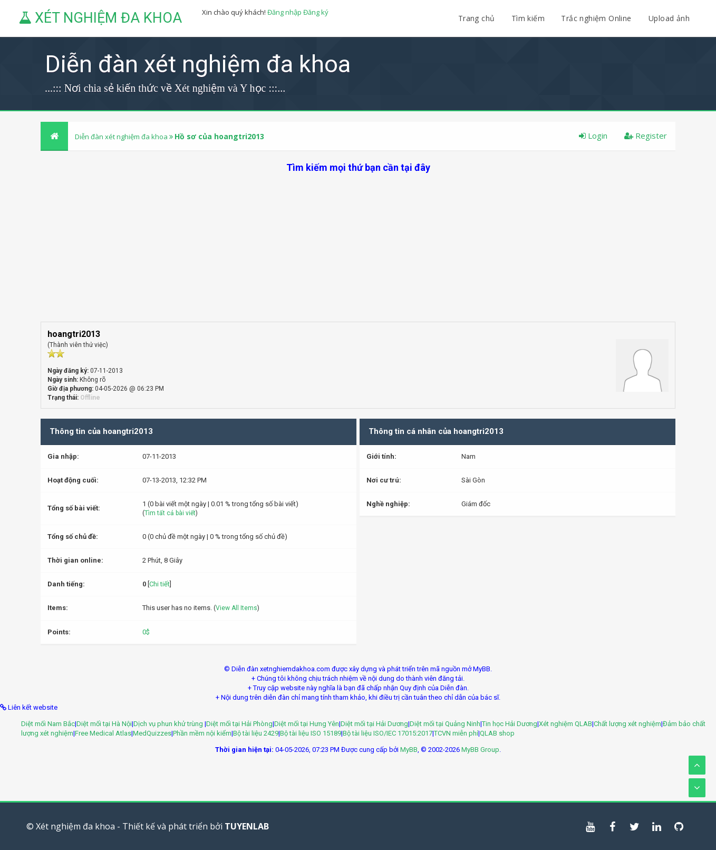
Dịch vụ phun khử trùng (169, 724)
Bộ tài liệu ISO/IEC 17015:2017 (387, 733)
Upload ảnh (669, 18)
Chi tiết (159, 584)
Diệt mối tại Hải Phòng (239, 724)
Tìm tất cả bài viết (170, 513)
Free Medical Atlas (103, 733)
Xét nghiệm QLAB (565, 724)
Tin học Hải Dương (509, 724)
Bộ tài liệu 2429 (255, 733)
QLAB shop (497, 733)
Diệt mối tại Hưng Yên (306, 724)
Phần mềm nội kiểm (202, 733)
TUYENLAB (247, 826)
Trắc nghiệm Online (597, 18)
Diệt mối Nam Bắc (48, 724)
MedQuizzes (152, 733)
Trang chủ (476, 18)
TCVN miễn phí (456, 733)
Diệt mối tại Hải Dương (374, 724)
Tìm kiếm (528, 18)
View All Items (236, 608)
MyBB (409, 750)
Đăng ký (315, 12)
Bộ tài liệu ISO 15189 (310, 733)
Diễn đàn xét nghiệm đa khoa (122, 136)
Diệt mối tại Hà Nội (104, 724)
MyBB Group (480, 750)
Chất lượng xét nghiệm (627, 724)
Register (645, 135)
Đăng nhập (284, 12)
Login (593, 135)
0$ (146, 632)
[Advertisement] (358, 248)
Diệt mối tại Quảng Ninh (445, 724)
